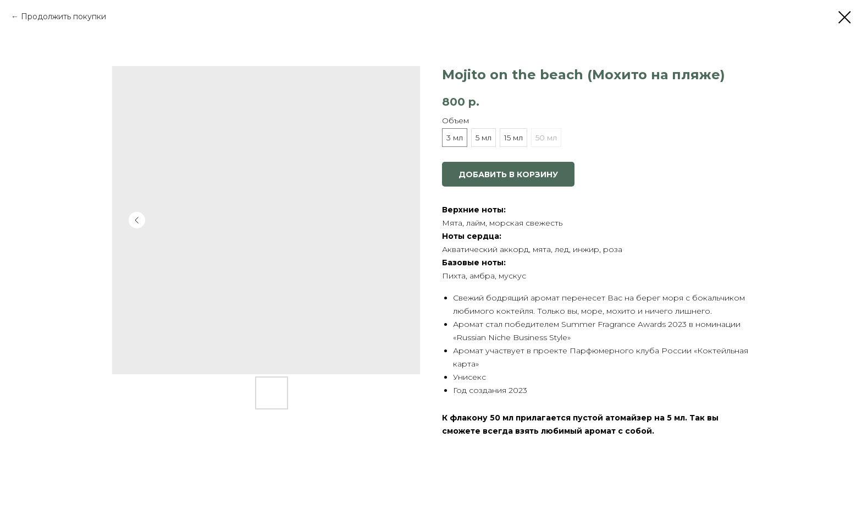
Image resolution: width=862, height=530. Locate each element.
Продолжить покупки (63, 16)
